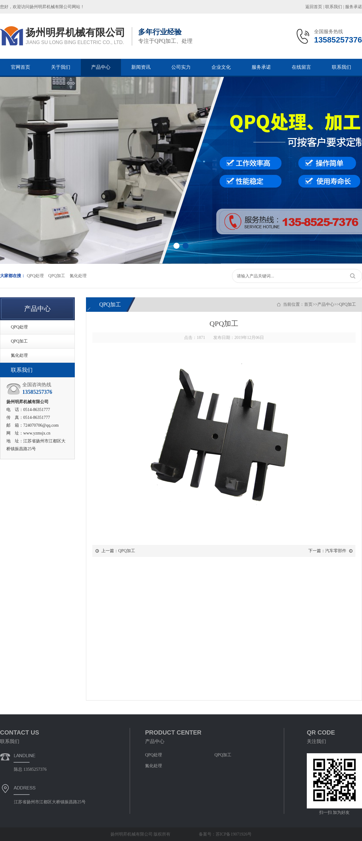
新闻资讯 (141, 67)
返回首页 (313, 7)
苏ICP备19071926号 (234, 834)
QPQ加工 (56, 275)
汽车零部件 (335, 551)
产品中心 (100, 67)
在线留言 (301, 67)
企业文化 (221, 67)
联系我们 (333, 7)
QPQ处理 (35, 275)
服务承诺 (353, 7)
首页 (308, 304)
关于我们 (60, 67)
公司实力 (181, 67)
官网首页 (20, 67)
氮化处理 (78, 275)
